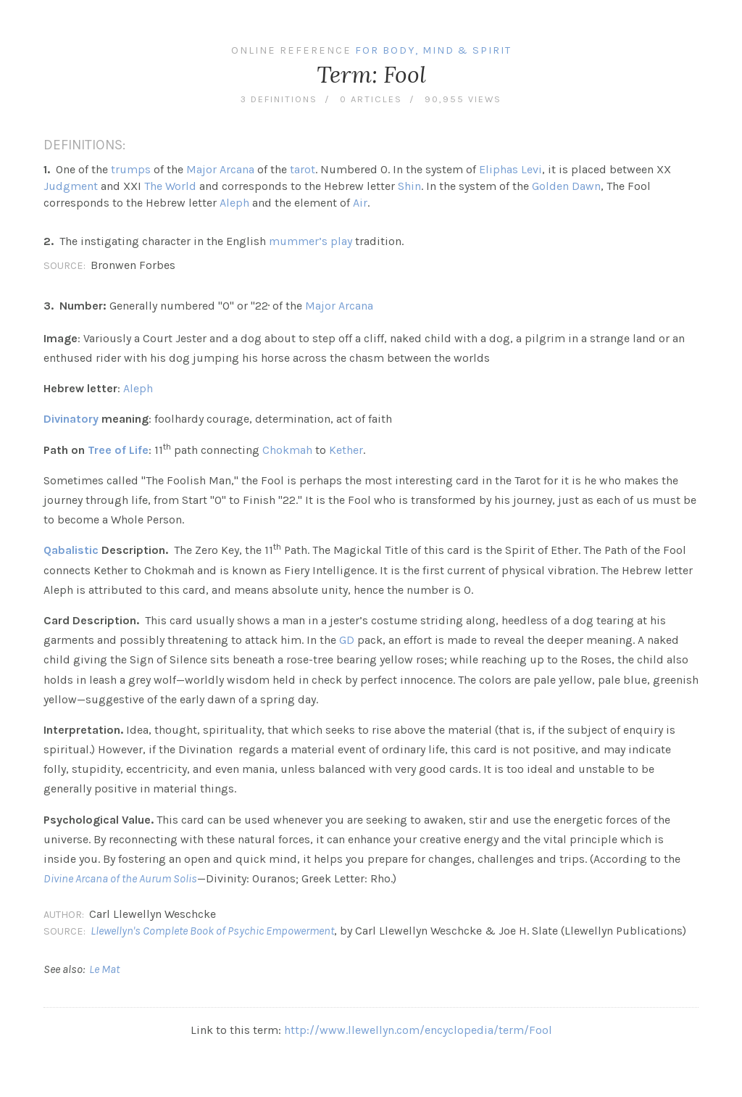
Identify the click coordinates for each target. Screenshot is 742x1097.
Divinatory (71, 419)
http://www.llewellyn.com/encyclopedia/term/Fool (418, 1030)
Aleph (234, 203)
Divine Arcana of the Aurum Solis (120, 878)
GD (346, 640)
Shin (409, 186)
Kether (346, 450)
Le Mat (104, 969)
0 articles (371, 99)
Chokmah (287, 450)
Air (360, 203)
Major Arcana (220, 169)
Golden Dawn (566, 186)
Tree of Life (118, 450)
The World (170, 186)
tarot (302, 169)
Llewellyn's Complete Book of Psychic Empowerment (212, 930)
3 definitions (279, 99)
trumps (131, 169)
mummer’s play (310, 241)
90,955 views (463, 99)
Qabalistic (71, 550)
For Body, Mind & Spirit (433, 50)
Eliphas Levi (510, 169)
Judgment (70, 186)
